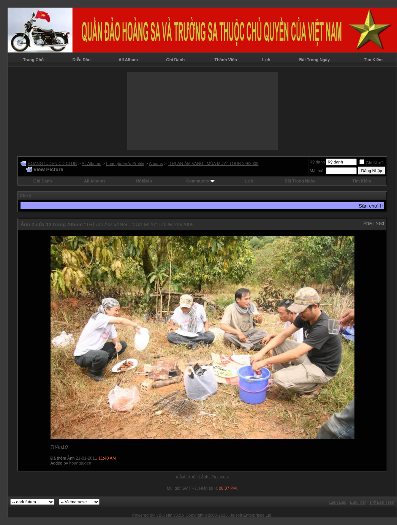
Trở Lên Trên (381, 502)
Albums (156, 163)
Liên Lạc (337, 502)
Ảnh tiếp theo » (215, 476)
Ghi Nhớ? (371, 162)
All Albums (91, 163)
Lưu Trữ (357, 502)
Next (379, 223)
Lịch (266, 59)
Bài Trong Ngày (314, 59)
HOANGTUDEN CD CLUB (52, 163)
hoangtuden (80, 463)
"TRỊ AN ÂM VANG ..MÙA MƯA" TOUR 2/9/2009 (213, 163)
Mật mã (317, 170)
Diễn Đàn (82, 59)
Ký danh (317, 162)
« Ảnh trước (187, 476)
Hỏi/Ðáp (144, 181)
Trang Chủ (33, 59)
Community (200, 181)
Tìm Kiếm (373, 59)
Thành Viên (226, 59)
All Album (128, 59)
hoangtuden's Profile (125, 163)
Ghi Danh (175, 59)
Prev (368, 223)
